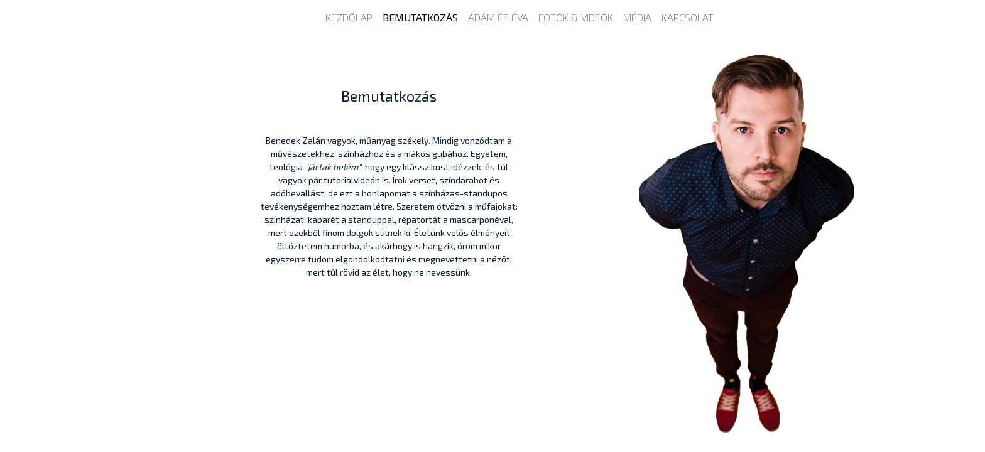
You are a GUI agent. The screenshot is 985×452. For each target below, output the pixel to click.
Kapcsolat (687, 17)
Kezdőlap (349, 17)
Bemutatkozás (420, 17)
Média (637, 17)
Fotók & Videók (575, 17)
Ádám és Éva (498, 17)
